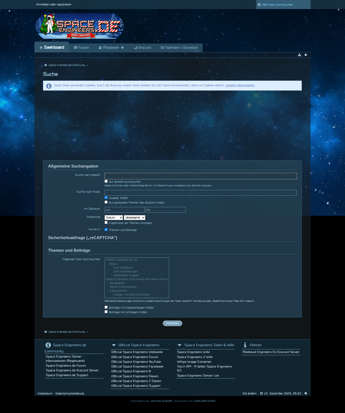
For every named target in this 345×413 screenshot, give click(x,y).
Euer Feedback (136, 268)
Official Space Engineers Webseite (137, 352)
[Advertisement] (172, 125)
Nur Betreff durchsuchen (123, 181)
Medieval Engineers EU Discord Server (271, 352)
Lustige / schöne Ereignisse (136, 295)
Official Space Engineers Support (135, 385)
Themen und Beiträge (121, 229)
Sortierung (93, 217)
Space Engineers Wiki (193, 352)
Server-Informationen (136, 287)
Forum (81, 48)
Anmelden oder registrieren (53, 4)
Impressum (45, 393)
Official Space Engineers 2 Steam (136, 380)
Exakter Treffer (116, 197)
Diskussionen (136, 291)
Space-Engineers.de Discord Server (72, 370)
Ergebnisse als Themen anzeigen (128, 222)
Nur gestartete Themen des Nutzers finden (134, 202)
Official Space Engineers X (131, 371)
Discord (142, 48)
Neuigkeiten (136, 284)
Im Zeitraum (92, 208)
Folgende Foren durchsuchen (81, 259)
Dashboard (51, 48)
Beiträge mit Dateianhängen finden (129, 307)
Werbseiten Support (136, 276)
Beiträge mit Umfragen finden (126, 312)
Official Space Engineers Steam (134, 376)
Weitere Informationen (239, 85)
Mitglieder (111, 48)
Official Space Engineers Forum (134, 356)
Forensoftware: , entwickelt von (172, 401)
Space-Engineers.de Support (67, 375)
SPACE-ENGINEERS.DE (136, 260)
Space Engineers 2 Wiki (195, 356)
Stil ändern (249, 393)
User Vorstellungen (136, 272)
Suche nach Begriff (87, 175)
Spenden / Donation (179, 48)
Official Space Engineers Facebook (137, 366)
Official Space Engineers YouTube (136, 361)
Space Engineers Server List (198, 375)
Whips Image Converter (194, 361)
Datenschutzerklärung (69, 393)
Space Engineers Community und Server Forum (136, 280)
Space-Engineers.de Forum (66, 365)
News (136, 264)
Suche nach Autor (88, 191)
